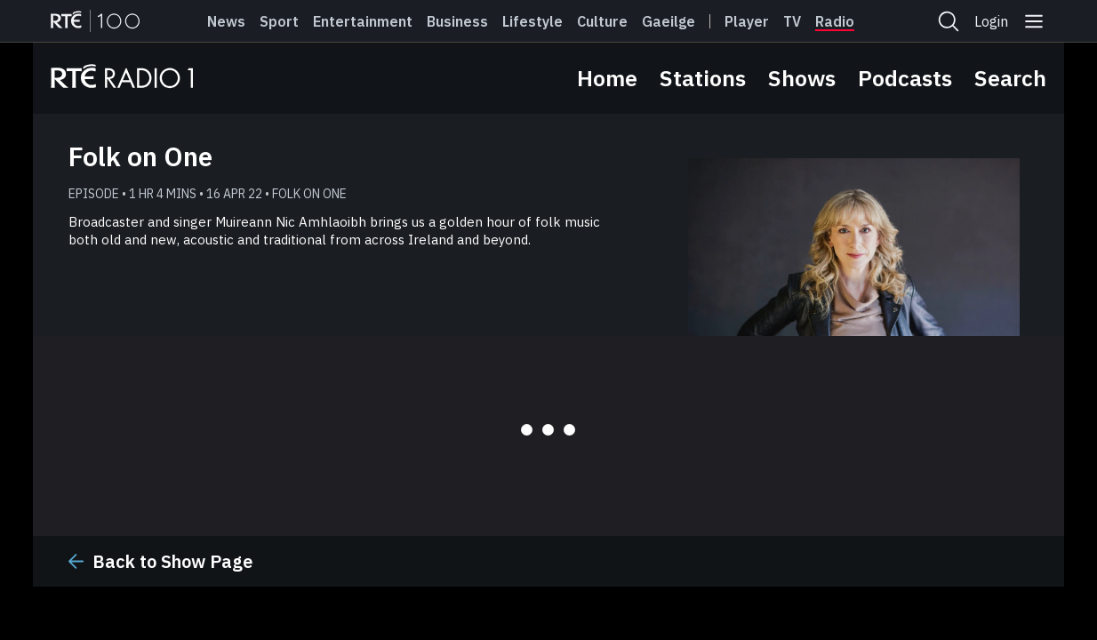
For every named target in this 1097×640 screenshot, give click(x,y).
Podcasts (905, 77)
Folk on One (140, 156)
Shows (802, 77)
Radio (834, 21)
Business (457, 21)
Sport (279, 21)
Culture (602, 21)
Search (1010, 77)
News (226, 21)
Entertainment (362, 21)
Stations (703, 77)
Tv (792, 21)
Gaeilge (668, 21)
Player (747, 21)
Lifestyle (532, 21)
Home (607, 77)
